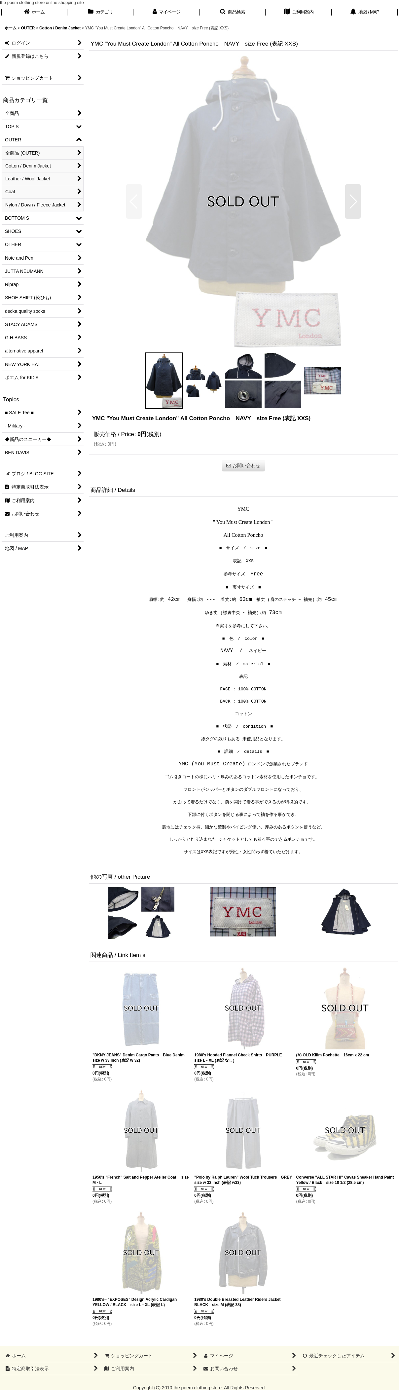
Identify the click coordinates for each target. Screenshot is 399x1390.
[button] (233, 12)
